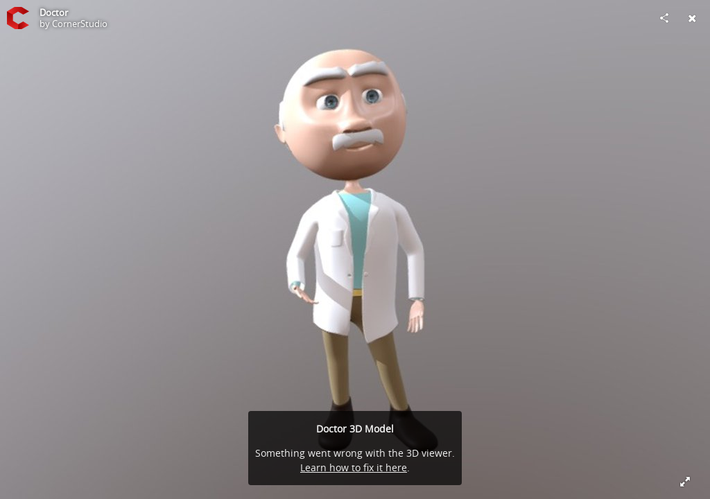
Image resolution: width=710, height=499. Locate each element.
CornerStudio (79, 23)
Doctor (54, 12)
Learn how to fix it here (353, 467)
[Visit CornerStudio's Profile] (18, 18)
